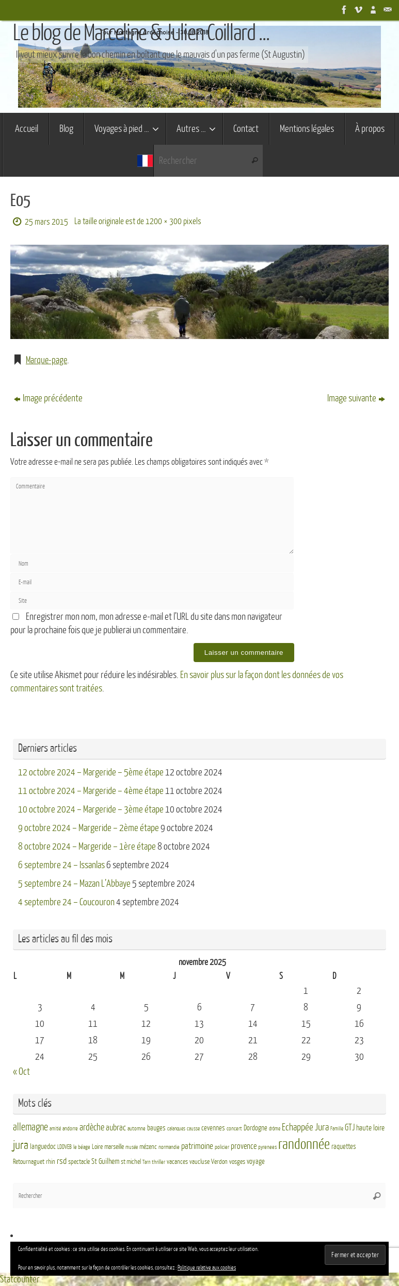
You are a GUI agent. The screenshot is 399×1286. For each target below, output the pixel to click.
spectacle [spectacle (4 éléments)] (79, 1161)
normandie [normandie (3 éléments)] (169, 1147)
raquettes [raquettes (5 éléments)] (343, 1146)
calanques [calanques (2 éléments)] (176, 1128)
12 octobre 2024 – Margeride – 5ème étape (91, 772)
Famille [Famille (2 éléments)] (336, 1128)
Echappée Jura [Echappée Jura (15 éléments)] (305, 1127)
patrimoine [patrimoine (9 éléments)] (197, 1146)
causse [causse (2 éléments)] (193, 1128)
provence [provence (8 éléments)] (244, 1146)
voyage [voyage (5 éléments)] (256, 1161)
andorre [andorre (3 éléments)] (70, 1128)
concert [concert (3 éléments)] (234, 1128)
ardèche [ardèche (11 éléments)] (91, 1127)
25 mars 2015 (46, 222)
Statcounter (20, 1279)
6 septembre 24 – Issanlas (61, 865)
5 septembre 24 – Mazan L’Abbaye (74, 883)
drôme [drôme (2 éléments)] (274, 1128)
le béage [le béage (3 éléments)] (81, 1147)
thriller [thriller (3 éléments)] (158, 1162)
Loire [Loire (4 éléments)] (97, 1146)
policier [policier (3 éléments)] (222, 1147)
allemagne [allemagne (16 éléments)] (30, 1127)
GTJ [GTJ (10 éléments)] (350, 1127)
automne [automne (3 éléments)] (136, 1128)
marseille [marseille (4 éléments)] (114, 1146)
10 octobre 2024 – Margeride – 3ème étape (91, 809)
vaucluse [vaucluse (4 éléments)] (199, 1161)
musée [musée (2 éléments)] (131, 1147)
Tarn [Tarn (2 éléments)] (146, 1162)
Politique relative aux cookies (207, 1267)
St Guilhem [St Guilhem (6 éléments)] (105, 1161)
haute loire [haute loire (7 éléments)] (370, 1128)
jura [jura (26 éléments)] (20, 1145)
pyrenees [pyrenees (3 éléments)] (267, 1147)
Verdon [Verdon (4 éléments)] (219, 1161)
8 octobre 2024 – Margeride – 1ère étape (87, 846)
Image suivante (356, 398)
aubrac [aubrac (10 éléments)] (116, 1127)
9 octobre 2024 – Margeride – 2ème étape (88, 828)
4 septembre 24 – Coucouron (66, 902)
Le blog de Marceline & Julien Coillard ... (141, 33)
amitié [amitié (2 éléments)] (55, 1128)
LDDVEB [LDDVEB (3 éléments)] (64, 1147)
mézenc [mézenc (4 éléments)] (148, 1146)
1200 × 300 (164, 221)
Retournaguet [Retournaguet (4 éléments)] (28, 1161)
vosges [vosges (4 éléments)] (237, 1161)
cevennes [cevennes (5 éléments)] (213, 1128)
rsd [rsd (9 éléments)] (62, 1161)
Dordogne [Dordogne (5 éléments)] (255, 1128)
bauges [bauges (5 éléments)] (156, 1128)
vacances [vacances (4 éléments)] (177, 1161)
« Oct (21, 1072)
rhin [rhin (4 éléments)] (50, 1161)
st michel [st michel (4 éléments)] (131, 1161)
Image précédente (48, 398)
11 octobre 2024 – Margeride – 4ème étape (91, 791)
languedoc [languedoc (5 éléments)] (43, 1146)
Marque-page (47, 360)
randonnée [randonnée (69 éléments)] (304, 1144)
